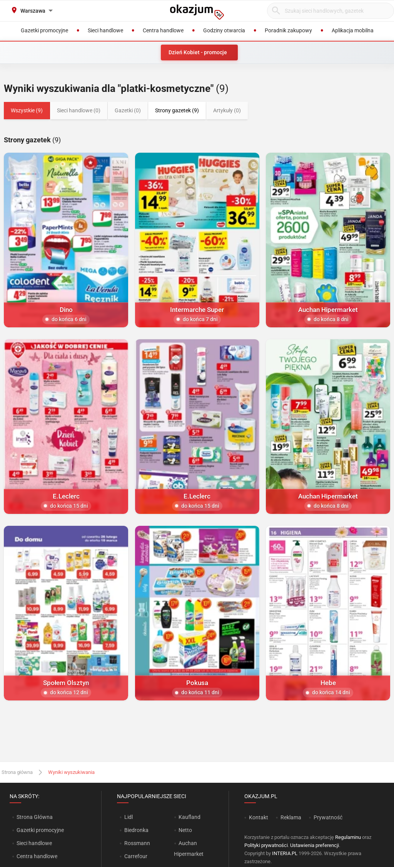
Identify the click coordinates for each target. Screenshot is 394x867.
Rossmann (137, 843)
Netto (185, 830)
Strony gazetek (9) (177, 110)
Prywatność (328, 817)
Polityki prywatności (266, 845)
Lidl (128, 817)
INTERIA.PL (284, 853)
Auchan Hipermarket (189, 848)
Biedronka (136, 830)
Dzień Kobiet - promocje (198, 52)
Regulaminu (348, 837)
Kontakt (258, 817)
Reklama (290, 817)
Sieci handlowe (34, 843)
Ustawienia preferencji (314, 845)
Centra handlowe (37, 856)
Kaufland (189, 817)
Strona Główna (34, 817)
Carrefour (135, 856)
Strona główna (17, 772)
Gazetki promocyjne (40, 830)
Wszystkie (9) (27, 110)
